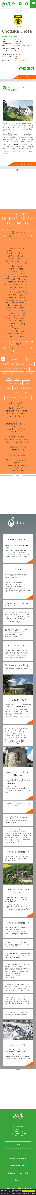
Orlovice (21, 297)
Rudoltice (21, 310)
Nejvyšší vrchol (26, 388)
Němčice (12, 287)
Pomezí (21, 305)
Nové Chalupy (11, 292)
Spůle (16, 318)
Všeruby (12, 336)
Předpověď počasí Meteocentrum (19, 1188)
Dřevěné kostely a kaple (13, 383)
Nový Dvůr (22, 292)
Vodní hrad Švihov (16, 470)
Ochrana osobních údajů (18, 1173)
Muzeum (28, 393)
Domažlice (17, 44)
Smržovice (11, 315)
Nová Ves (10, 289)
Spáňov (9, 318)
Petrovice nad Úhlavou (16, 300)
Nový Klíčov (12, 294)
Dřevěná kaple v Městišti (16, 465)
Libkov (24, 276)
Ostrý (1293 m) (16, 468)
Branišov (20, 248)
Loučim (13, 279)
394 (15, 56)
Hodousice (20, 266)
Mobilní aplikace (18, 1166)
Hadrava (15, 263)
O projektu (18, 1144)
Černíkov (11, 255)
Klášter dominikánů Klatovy (16, 455)
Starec (23, 318)
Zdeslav (21, 336)
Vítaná (16, 333)
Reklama (18, 1151)
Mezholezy (22, 279)
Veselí (22, 331)
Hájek (23, 263)
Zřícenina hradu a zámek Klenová (16, 425)
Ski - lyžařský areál (18, 364)
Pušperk (21, 307)
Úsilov (16, 331)
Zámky (17, 378)
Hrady (9, 378)
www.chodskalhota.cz (21, 61)
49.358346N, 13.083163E (21, 46)
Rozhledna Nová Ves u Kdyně (16, 404)
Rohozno (11, 310)
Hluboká (10, 266)
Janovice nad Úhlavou (16, 271)
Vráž (22, 333)
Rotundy (28, 383)
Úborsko (15, 328)
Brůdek (16, 250)
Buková (24, 250)
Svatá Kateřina (12, 326)
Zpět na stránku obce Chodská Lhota (26, 164)
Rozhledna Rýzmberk (16, 413)
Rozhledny (30, 374)
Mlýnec (8, 284)
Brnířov (8, 250)
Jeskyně (7, 388)
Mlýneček (17, 284)
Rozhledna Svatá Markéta (16, 410)
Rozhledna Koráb (16, 408)
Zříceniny (26, 378)
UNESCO (6, 364)
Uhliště (24, 328)
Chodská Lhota (17, 31)
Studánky (21, 323)
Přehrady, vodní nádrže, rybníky (18, 369)
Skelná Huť (10, 313)
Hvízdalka (12, 268)
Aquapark (30, 359)
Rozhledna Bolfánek (16, 429)
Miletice (21, 281)
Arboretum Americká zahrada (16, 432)
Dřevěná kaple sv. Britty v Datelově (16, 461)
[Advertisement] (18, 190)
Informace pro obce (18, 1158)
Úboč (7, 328)
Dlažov (21, 258)
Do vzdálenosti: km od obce (18, 230)
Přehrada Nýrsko (16, 436)
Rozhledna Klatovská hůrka (16, 439)
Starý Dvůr (11, 320)
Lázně (16, 388)
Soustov (21, 315)
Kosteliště (19, 274)
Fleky (8, 263)
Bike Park (8, 393)
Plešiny (15, 302)
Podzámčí (12, 305)
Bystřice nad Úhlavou (16, 253)
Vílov (10, 333)
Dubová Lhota (21, 261)
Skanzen (31, 364)
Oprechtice (11, 297)
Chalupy (20, 255)
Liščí (7, 279)
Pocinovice (23, 302)
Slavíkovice (21, 313)
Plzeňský (16, 39)
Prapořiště (11, 307)
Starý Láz (21, 320)
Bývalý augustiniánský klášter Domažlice (16, 448)
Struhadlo (11, 323)
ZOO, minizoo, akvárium (16, 359)
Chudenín (12, 258)
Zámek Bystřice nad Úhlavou (16, 417)
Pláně (7, 302)
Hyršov (21, 268)
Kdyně (11, 274)
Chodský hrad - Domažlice (17, 442)
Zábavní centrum (11, 398)
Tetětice (23, 326)
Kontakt (18, 1180)
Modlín (25, 284)
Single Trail (18, 393)
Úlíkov (9, 331)
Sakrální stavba (25, 398)
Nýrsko (22, 294)
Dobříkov (9, 261)
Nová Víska (20, 289)
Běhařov (11, 248)
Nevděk (21, 287)
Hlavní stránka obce (29, 77)
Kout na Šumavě (12, 276)
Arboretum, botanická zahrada (12, 374)
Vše (3, 359)
